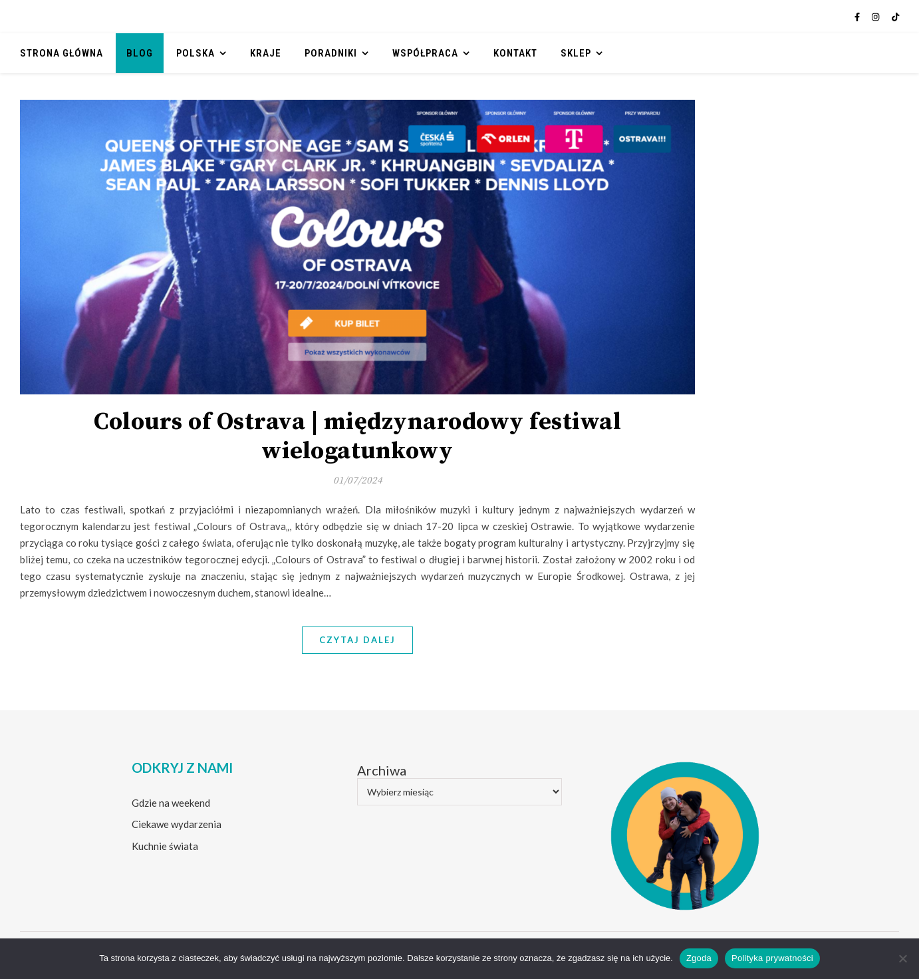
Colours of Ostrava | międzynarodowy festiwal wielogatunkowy (357, 436)
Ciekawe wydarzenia (176, 824)
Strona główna (61, 53)
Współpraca (425, 53)
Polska (195, 53)
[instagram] (876, 16)
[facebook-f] (858, 16)
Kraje (265, 53)
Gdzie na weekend (171, 803)
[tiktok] (895, 16)
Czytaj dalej (357, 639)
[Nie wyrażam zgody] (902, 958)
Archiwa (381, 770)
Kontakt (515, 53)
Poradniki (331, 53)
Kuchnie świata (165, 846)
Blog (139, 53)
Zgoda (699, 958)
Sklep (576, 53)
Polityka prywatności (772, 958)
